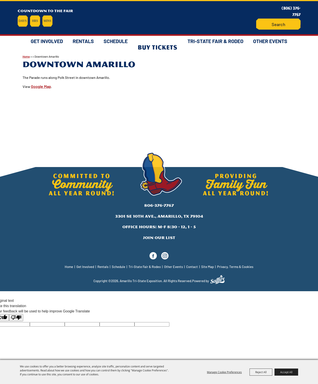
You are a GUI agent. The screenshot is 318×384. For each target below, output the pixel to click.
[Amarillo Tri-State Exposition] (159, 16)
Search (266, 24)
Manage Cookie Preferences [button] (224, 372)
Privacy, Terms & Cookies (235, 267)
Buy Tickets (157, 47)
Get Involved (47, 41)
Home (69, 267)
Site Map (207, 267)
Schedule (116, 41)
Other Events (270, 41)
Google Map (41, 86)
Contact (192, 267)
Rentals (83, 41)
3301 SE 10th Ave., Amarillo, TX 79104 (159, 216)
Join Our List (159, 237)
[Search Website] (278, 24)
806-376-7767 (159, 205)
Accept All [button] (286, 372)
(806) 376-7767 (291, 11)
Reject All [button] (261, 372)
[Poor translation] (16, 317)
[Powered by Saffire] (217, 279)
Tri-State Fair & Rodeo (215, 41)
